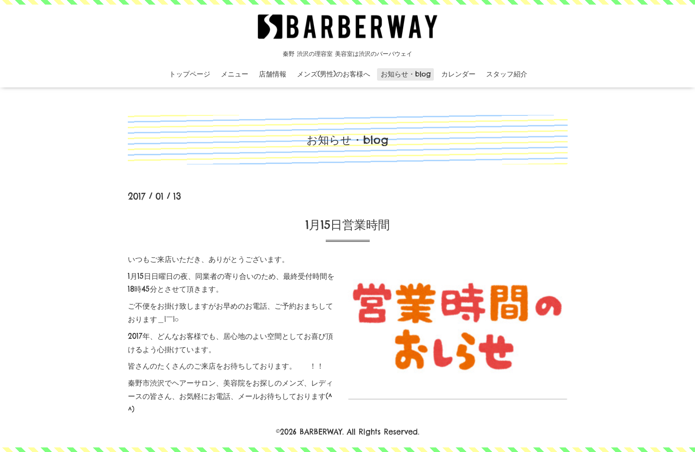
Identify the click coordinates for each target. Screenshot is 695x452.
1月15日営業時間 (348, 224)
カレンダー (458, 74)
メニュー (234, 74)
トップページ (189, 74)
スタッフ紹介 (506, 74)
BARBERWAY (321, 431)
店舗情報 (272, 74)
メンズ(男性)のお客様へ (333, 74)
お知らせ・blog (406, 74)
